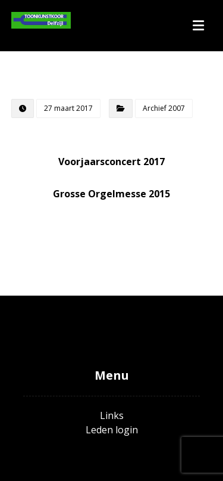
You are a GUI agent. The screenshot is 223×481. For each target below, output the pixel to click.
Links (112, 415)
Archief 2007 (164, 108)
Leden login (112, 429)
